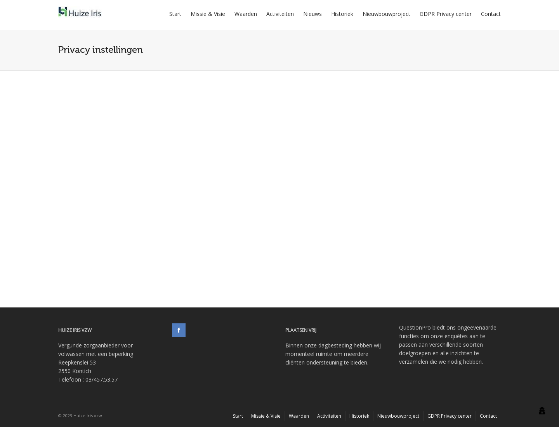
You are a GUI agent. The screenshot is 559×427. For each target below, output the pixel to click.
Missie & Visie (208, 13)
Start (175, 13)
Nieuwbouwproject (386, 13)
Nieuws (312, 13)
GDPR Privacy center (446, 13)
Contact (491, 13)
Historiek (342, 13)
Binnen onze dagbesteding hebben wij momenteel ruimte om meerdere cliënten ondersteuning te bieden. (333, 354)
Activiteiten (280, 13)
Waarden (245, 13)
